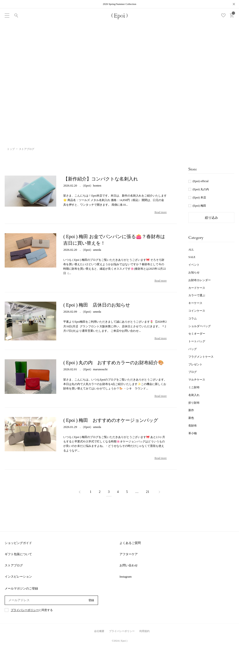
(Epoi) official (200, 181)
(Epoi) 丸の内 (201, 189)
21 (147, 492)
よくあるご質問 (130, 543)
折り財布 (194, 402)
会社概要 (99, 631)
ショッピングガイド (18, 543)
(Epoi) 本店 (199, 197)
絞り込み (211, 217)
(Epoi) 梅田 (199, 205)
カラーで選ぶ (196, 295)
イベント (194, 264)
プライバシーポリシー (25, 610)
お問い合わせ (129, 565)
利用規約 (144, 631)
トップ (11, 149)
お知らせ (194, 272)
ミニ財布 (194, 387)
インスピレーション (18, 576)
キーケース (195, 303)
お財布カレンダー (199, 280)
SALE (191, 257)
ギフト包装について (18, 554)
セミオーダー (196, 333)
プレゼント (195, 364)
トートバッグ (196, 341)
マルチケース (196, 379)
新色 (191, 418)
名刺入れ (194, 395)
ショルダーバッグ (199, 326)
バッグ (192, 349)
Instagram (126, 576)
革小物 (192, 433)
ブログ (192, 372)
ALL (191, 249)
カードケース (196, 287)
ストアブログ (14, 565)
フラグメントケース (201, 356)
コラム (192, 318)
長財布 (192, 425)
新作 (191, 410)
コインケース (196, 310)
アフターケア (129, 554)
